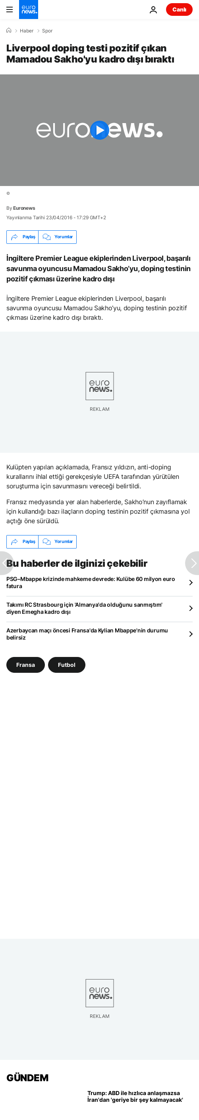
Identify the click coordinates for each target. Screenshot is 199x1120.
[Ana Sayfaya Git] (28, 9)
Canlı (179, 9)
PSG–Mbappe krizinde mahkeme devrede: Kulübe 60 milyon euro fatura (90, 582)
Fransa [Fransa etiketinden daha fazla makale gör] (25, 664)
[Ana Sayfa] (8, 30)
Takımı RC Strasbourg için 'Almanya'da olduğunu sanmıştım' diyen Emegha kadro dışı (84, 608)
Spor (47, 30)
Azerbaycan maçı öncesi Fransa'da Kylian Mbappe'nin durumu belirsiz (87, 634)
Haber (26, 30)
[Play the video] (99, 130)
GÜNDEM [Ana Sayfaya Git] (27, 1078)
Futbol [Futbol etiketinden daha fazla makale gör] (66, 664)
